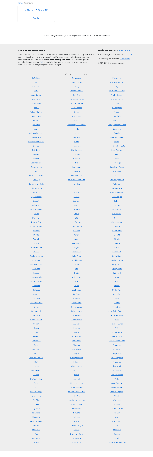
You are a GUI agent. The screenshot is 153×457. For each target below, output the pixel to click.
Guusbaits (76, 116)
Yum (117, 417)
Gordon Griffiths (76, 91)
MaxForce (76, 341)
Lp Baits (76, 294)
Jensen (77, 209)
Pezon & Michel (116, 82)
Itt (77, 188)
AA (36, 82)
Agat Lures (36, 116)
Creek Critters (36, 320)
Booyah (36, 239)
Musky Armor (76, 396)
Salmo (117, 201)
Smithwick (117, 252)
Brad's (36, 243)
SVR (41, 62)
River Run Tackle (117, 167)
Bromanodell (36, 248)
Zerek (116, 438)
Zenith (117, 434)
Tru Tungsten (117, 358)
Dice (36, 354)
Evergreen (36, 396)
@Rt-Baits (36, 78)
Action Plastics (36, 112)
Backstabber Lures (36, 142)
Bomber (36, 231)
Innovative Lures (76, 176)
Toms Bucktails (116, 337)
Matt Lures (76, 337)
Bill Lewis (36, 205)
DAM (36, 332)
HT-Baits (76, 154)
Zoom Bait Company (117, 443)
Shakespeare (116, 222)
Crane (36, 307)
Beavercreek (36, 167)
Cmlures (36, 290)
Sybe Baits (117, 307)
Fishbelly (36, 417)
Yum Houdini (116, 421)
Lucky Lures (76, 307)
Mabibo (76, 328)
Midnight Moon (76, 358)
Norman (76, 421)
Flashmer (36, 430)
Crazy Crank (36, 311)
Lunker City (76, 315)
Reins (117, 154)
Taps (117, 320)
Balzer (36, 154)
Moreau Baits (76, 387)
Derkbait (36, 349)
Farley (36, 404)
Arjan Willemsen (36, 133)
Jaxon (76, 205)
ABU (36, 91)
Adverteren (125, 59)
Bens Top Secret (36, 176)
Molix (76, 375)
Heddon (76, 129)
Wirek (116, 396)
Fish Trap (36, 413)
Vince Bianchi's (117, 383)
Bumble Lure (36, 265)
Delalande (36, 341)
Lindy (76, 273)
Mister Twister (76, 366)
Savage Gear (117, 209)
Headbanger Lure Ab (76, 125)
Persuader (116, 78)
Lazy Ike (76, 265)
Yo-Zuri (117, 413)
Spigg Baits (117, 269)
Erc (36, 387)
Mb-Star (76, 345)
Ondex (76, 430)
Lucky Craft (76, 298)
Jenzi (76, 214)
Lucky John (76, 303)
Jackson (76, 201)
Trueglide (117, 362)
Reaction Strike (116, 137)
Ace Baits (36, 99)
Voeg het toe (124, 50)
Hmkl (76, 142)
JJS (76, 218)
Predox (117, 112)
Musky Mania (76, 404)
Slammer (117, 243)
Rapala (117, 133)
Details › (36, 18)
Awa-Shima (36, 137)
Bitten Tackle (36, 209)
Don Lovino (36, 370)
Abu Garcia (36, 95)
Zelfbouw (117, 430)
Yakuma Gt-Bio (116, 409)
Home (20, 3)
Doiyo (36, 366)
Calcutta (36, 269)
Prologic (116, 120)
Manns (76, 332)
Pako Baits (76, 443)
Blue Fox (36, 218)
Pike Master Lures (117, 91)
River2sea (117, 171)
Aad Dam (36, 87)
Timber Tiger (116, 332)
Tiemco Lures (117, 324)
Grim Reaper (76, 108)
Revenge (117, 163)
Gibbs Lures (76, 82)
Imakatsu (77, 171)
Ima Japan (76, 167)
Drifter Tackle (36, 379)
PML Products (117, 99)
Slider (116, 248)
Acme (36, 108)
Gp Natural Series (76, 99)
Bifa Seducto (36, 188)
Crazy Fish (36, 315)
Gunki (76, 112)
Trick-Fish (117, 349)
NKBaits (76, 413)
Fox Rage (36, 438)
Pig (116, 87)
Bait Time (36, 150)
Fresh (36, 443)
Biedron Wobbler (36, 9)
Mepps (76, 354)
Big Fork (36, 193)
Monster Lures (76, 383)
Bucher (36, 252)
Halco (76, 120)
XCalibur (117, 404)
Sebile (117, 218)
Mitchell (76, 370)
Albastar (36, 120)
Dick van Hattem (36, 358)
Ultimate (117, 370)
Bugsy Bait (36, 260)
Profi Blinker (117, 116)
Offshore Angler (76, 426)
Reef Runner (117, 150)
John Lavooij (76, 226)
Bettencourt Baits (36, 184)
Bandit (36, 159)
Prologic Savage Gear (117, 125)
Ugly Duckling (117, 366)
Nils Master (76, 409)
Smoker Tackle (116, 260)
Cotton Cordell (36, 303)
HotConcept (76, 150)
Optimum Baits (76, 434)
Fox (36, 434)
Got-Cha (76, 95)
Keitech (76, 231)
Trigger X (117, 354)
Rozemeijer (117, 197)
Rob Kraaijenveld (117, 180)
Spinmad (117, 273)
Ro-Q (117, 176)
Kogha (76, 248)
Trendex (117, 345)
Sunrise (117, 303)
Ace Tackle (36, 104)
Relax (117, 159)
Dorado (36, 375)
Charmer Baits (36, 282)
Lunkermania (76, 320)
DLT (36, 362)
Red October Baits (117, 146)
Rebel (116, 142)
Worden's (117, 400)
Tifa (116, 328)
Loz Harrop (76, 290)
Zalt (117, 426)
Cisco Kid (36, 286)
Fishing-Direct (36, 421)
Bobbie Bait (36, 222)
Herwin (76, 137)
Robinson (117, 184)
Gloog (76, 87)
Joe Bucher (76, 222)
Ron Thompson (116, 193)
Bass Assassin (36, 163)
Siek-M (117, 235)
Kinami (76, 239)
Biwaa (36, 214)
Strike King (117, 290)
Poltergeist (117, 108)
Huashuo (76, 159)
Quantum (117, 129)
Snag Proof (117, 265)
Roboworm (117, 188)
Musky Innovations (76, 400)
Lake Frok (76, 256)
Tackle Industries (117, 315)
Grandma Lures (76, 104)
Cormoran (36, 298)
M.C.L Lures (76, 324)
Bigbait (36, 201)
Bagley (36, 146)
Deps (36, 345)
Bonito (36, 235)
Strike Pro (117, 294)
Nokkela (76, 417)
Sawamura (116, 214)
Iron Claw (76, 184)
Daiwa (36, 328)
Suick (117, 298)
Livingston (76, 277)
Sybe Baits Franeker (116, 311)
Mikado (76, 362)
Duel (36, 383)
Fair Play (36, 400)
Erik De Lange (36, 392)
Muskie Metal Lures (76, 392)
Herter (76, 133)
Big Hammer (36, 197)
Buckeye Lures (36, 256)
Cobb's (36, 294)
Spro (117, 282)
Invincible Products (76, 180)
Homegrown (76, 146)
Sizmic (117, 239)
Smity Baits (116, 256)
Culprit (36, 324)
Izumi (76, 193)
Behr (36, 171)
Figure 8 (36, 409)
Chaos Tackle (36, 277)
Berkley (36, 180)
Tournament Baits (117, 341)
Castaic (36, 273)
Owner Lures (76, 438)
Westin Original (116, 392)
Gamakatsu (76, 78)
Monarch (76, 379)
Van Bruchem (117, 375)
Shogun (116, 226)
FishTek (36, 426)
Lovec (76, 286)
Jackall (76, 197)
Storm (117, 286)
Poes (117, 104)
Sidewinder (117, 231)
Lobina (76, 282)
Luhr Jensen (76, 311)
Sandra (117, 205)
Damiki (36, 337)
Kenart (76, 235)
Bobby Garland (36, 226)
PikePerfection (116, 95)
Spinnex (116, 277)
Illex (76, 163)
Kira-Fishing (76, 243)
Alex (36, 129)
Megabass (76, 349)
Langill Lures (76, 260)
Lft (76, 269)
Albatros (36, 125)
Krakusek (77, 252)
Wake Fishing (117, 387)
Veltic (117, 379)
